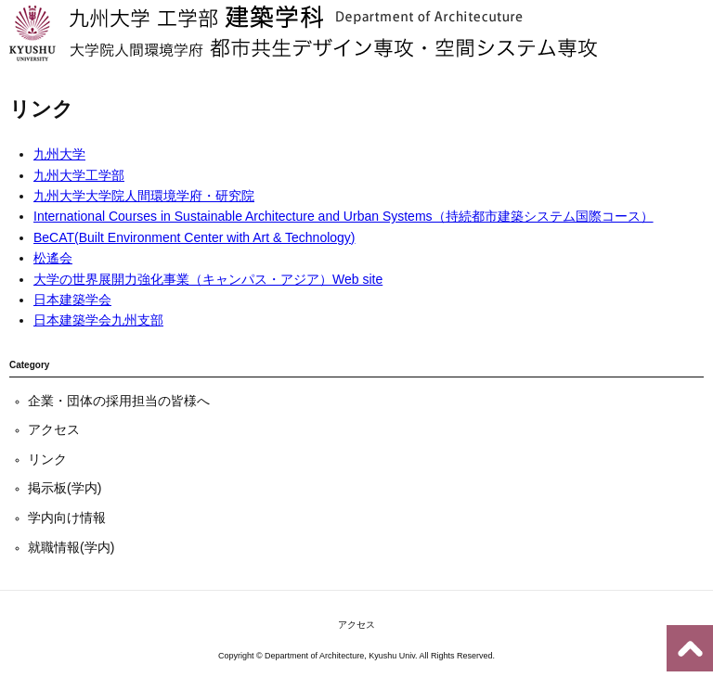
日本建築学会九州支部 (98, 320)
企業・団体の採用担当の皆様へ (119, 400)
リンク (47, 459)
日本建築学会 (72, 299)
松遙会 (52, 257)
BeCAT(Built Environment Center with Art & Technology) (194, 237)
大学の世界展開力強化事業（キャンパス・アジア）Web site (207, 279)
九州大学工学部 (78, 175)
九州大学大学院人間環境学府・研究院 (143, 195)
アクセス (54, 429)
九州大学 (59, 154)
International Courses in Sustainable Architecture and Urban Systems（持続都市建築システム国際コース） (343, 216)
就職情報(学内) (71, 547)
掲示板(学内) (64, 487)
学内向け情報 (67, 517)
